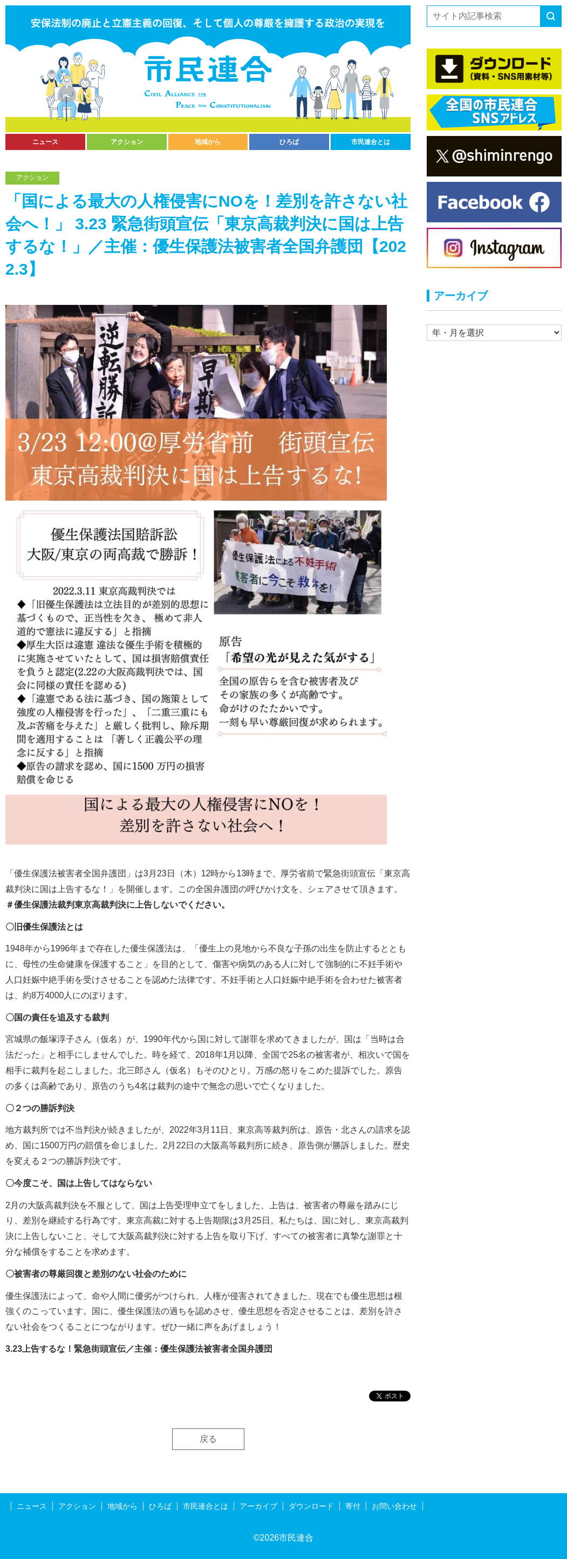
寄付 (352, 1506)
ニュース (45, 142)
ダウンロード (311, 1506)
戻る (208, 1439)
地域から (208, 142)
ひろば (289, 142)
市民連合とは (370, 142)
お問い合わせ (394, 1506)
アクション (127, 142)
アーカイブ (258, 1506)
